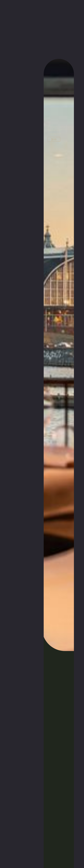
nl (70, 6)
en (73, 6)
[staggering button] (54, 139)
